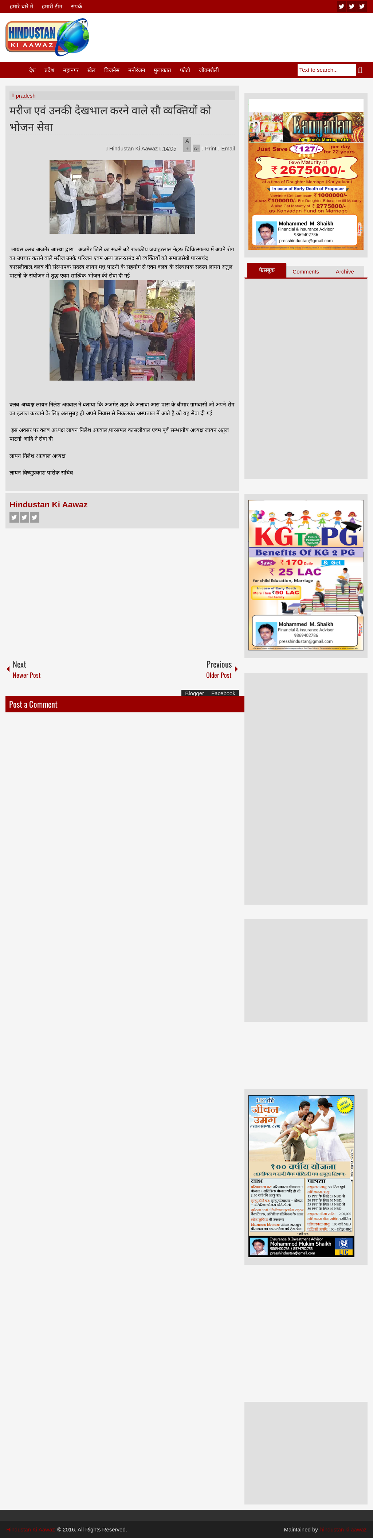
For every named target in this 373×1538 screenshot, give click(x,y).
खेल (91, 70)
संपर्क (76, 6)
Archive (345, 271)
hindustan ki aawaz (343, 1529)
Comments (305, 271)
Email (226, 148)
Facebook (14, 517)
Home (17, 70)
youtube (341, 6)
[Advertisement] (235, 36)
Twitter (24, 517)
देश (32, 70)
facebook (362, 6)
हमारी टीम (52, 6)
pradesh (25, 96)
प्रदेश (49, 70)
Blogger (194, 693)
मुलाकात (162, 70)
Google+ (34, 517)
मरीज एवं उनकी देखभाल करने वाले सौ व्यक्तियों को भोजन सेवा (110, 117)
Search (362, 70)
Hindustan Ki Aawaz (134, 148)
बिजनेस (111, 70)
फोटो (185, 70)
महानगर (71, 70)
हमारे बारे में (21, 6)
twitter (352, 6)
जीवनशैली (209, 70)
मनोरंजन (136, 70)
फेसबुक (267, 270)
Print (209, 148)
